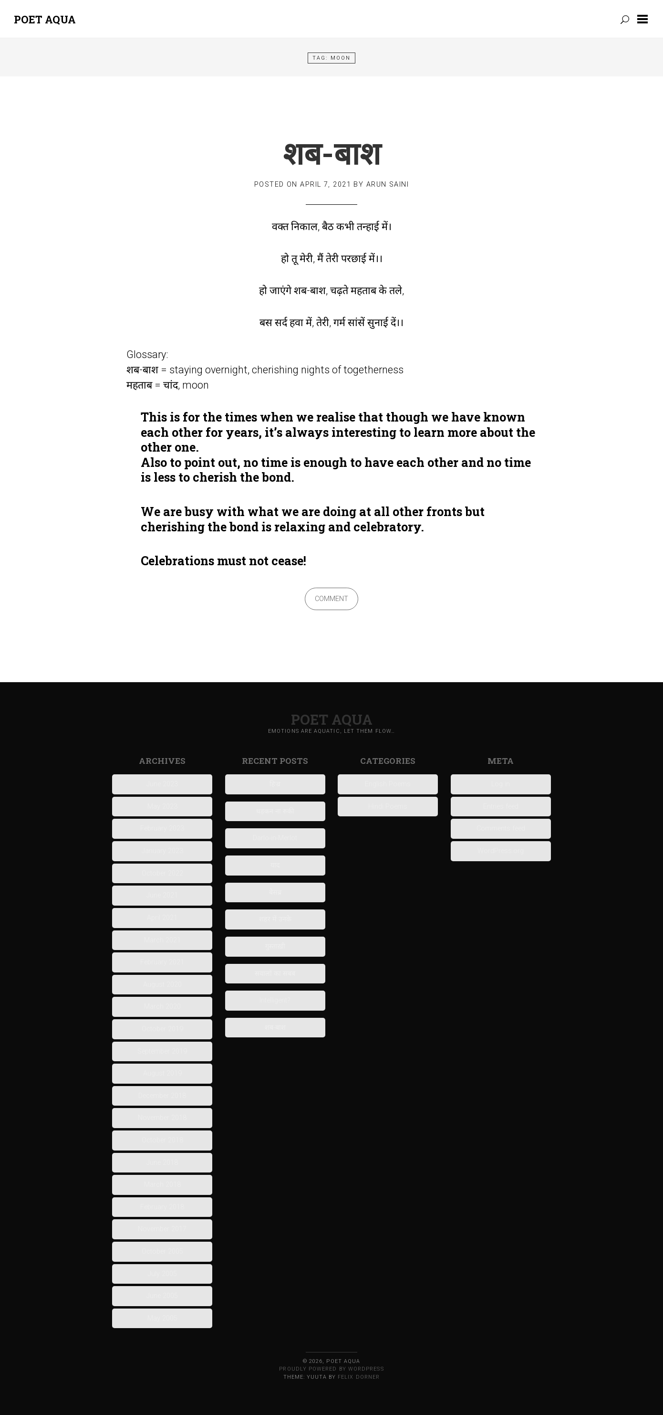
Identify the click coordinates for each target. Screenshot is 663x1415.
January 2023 (162, 851)
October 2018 (162, 1140)
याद (275, 865)
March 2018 (162, 1185)
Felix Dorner (359, 1377)
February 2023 (162, 828)
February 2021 (162, 962)
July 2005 (162, 1274)
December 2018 (162, 1096)
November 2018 (162, 1118)
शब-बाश (332, 152)
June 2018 (162, 1163)
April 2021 (162, 918)
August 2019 (162, 1073)
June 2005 (162, 1296)
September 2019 (162, 1051)
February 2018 (162, 1207)
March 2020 (162, 1007)
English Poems (388, 784)
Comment (331, 599)
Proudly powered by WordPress (331, 1369)
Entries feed (500, 807)
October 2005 (162, 1251)
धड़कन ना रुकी (275, 811)
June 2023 (162, 784)
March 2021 (162, 940)
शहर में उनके (275, 919)
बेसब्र (275, 892)
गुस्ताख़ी (275, 946)
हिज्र (274, 784)
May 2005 (162, 1318)
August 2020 (162, 985)
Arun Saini (387, 184)
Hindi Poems (387, 807)
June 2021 (162, 895)
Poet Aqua (45, 19)
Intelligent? (274, 1000)
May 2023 (162, 807)
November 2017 (162, 1229)
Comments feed (501, 828)
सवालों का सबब (275, 974)
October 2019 (162, 1029)
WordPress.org (500, 851)
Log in (500, 784)
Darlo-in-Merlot (275, 838)
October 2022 (162, 873)
